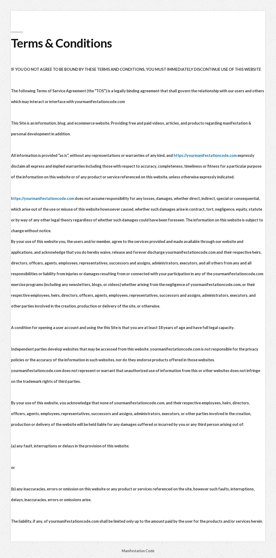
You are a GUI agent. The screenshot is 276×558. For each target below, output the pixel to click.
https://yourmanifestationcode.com (205, 155)
